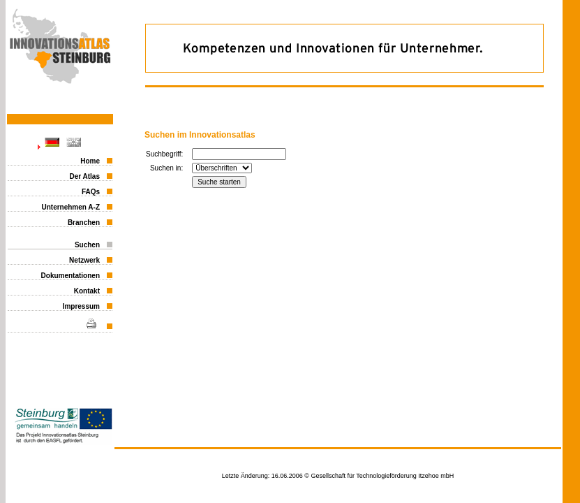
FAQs (91, 192)
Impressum (81, 306)
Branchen (84, 222)
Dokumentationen (70, 275)
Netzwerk (84, 260)
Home (90, 161)
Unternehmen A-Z (70, 207)
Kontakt (87, 291)
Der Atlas (84, 176)
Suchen (87, 245)
